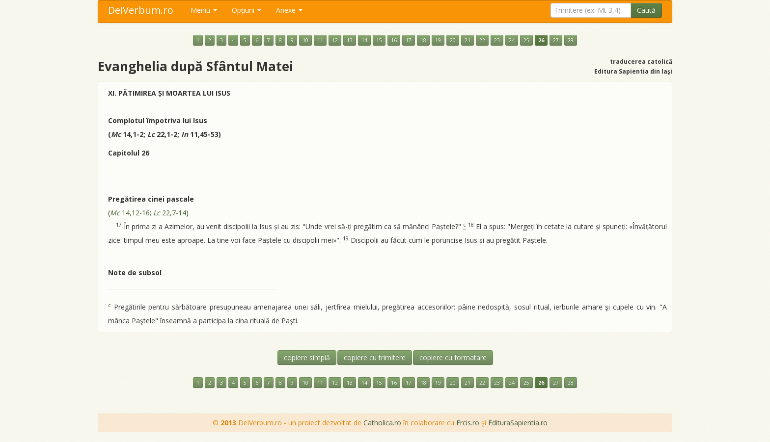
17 (409, 40)
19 (438, 40)
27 (556, 40)
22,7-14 (169, 212)
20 (453, 40)
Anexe (289, 10)
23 (497, 40)
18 (423, 40)
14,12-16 (130, 212)
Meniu (204, 10)
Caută (646, 10)
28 (571, 40)
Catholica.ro (382, 422)
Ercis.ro (467, 422)
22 (482, 40)
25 (526, 40)
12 (335, 40)
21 (467, 40)
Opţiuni (246, 10)
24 (512, 40)
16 (394, 40)
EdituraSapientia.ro (518, 422)
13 (350, 40)
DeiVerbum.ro (140, 10)
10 (305, 40)
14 (364, 40)
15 (379, 40)
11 (320, 40)
